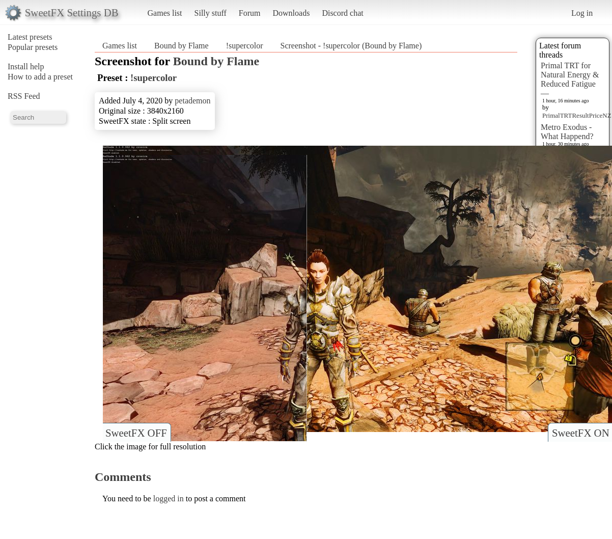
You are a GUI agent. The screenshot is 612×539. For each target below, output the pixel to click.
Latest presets (30, 37)
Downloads (291, 13)
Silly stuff (210, 13)
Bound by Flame (181, 45)
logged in (168, 498)
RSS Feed (24, 96)
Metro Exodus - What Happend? (567, 132)
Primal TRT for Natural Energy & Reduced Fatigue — (570, 79)
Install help (26, 66)
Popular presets (33, 47)
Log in (582, 13)
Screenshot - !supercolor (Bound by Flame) (351, 45)
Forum (250, 13)
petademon (192, 100)
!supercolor (244, 45)
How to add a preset (40, 76)
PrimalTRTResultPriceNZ (576, 115)
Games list (165, 13)
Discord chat (342, 13)
